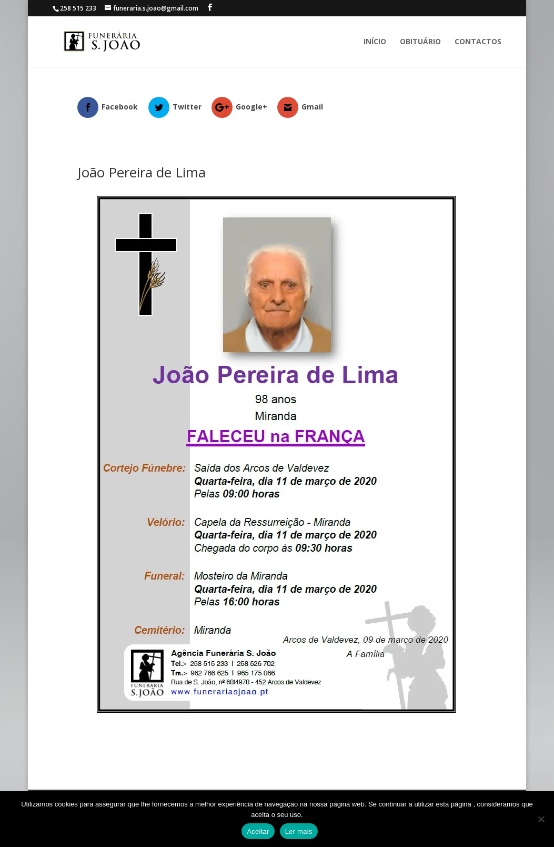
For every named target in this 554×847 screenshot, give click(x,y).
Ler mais (299, 831)
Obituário (420, 42)
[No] (541, 819)
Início (375, 42)
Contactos (478, 42)
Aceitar (258, 831)
